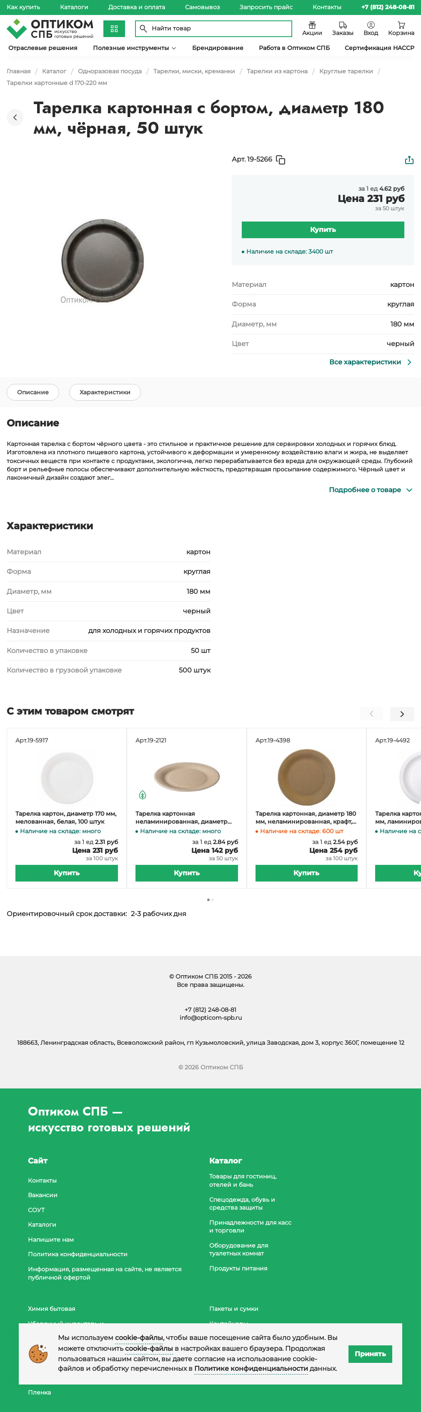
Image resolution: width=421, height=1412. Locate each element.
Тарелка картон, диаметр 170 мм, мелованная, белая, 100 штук (65, 831)
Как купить (23, 7)
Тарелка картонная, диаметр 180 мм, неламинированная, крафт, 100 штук (306, 832)
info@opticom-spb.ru (211, 1017)
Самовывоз (202, 7)
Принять (370, 1354)
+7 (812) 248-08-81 (210, 1010)
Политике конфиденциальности (251, 1368)
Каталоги (74, 7)
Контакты (327, 7)
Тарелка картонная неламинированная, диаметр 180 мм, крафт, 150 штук (181, 832)
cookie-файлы (139, 1338)
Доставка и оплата (136, 7)
